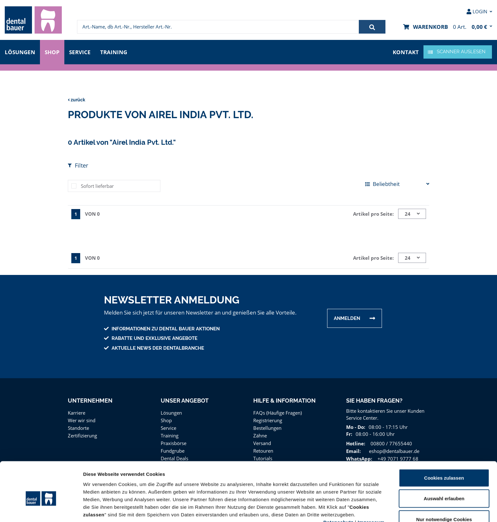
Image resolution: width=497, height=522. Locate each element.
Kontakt (406, 51)
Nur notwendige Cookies (444, 486)
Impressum (371, 489)
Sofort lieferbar (96, 185)
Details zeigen (337, 509)
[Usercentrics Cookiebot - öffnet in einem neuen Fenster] (41, 509)
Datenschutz (338, 489)
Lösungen (20, 51)
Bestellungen (267, 426)
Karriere (76, 411)
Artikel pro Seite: (374, 212)
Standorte (78, 426)
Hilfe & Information (284, 399)
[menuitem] (33, 20)
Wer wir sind (81, 418)
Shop (52, 51)
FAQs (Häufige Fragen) (277, 411)
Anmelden (347, 317)
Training (116, 51)
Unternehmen (90, 399)
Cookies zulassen (444, 444)
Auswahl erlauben (444, 465)
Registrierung (267, 418)
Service (81, 51)
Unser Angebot (185, 399)
